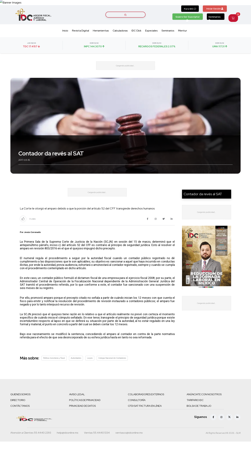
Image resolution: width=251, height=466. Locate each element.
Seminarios (214, 30)
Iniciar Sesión (214, 21)
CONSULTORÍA (137, 424)
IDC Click (136, 43)
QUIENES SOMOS (20, 418)
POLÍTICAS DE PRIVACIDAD (85, 424)
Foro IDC (190, 21)
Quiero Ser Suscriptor (187, 30)
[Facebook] (213, 441)
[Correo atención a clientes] (67, 457)
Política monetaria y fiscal (54, 382)
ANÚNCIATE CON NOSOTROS (204, 418)
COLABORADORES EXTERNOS (146, 418)
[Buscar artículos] (125, 27)
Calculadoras (120, 43)
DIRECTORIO (17, 424)
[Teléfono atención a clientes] (30, 457)
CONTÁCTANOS (20, 430)
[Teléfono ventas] (97, 457)
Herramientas (101, 43)
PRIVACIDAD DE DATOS (82, 430)
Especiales (151, 43)
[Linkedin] (237, 441)
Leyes (90, 382)
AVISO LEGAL (77, 418)
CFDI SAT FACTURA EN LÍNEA (145, 430)
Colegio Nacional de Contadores (112, 382)
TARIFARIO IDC (195, 424)
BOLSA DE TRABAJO (199, 430)
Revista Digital (80, 43)
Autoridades (76, 382)
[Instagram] (221, 441)
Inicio (65, 43)
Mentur (182, 43)
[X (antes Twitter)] (229, 441)
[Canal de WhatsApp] (231, 9)
